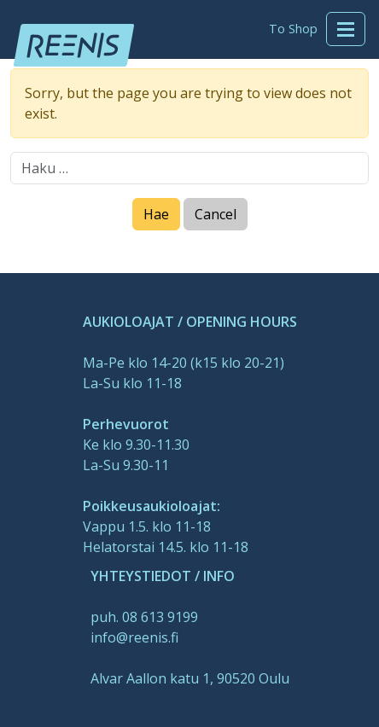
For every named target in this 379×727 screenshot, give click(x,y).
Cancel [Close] (215, 214)
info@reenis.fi (134, 637)
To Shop (293, 28)
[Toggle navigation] (345, 29)
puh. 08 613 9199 (144, 617)
